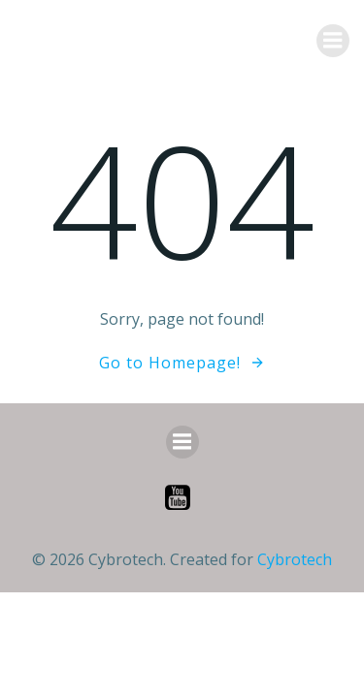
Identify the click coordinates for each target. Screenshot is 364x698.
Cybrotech (294, 559)
